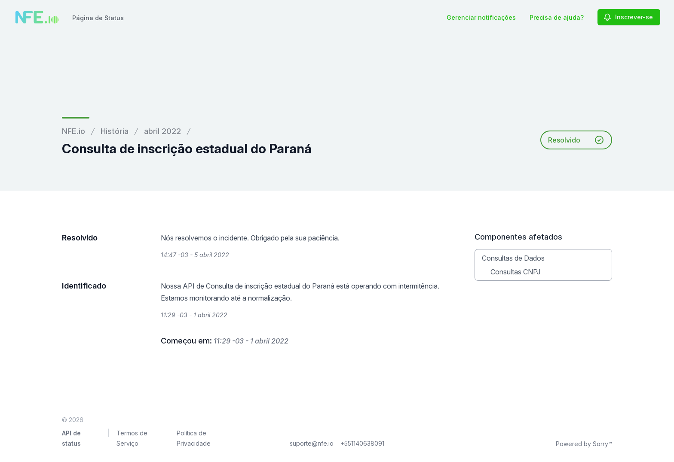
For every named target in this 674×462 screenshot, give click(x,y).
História (115, 131)
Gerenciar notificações (481, 17)
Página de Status (98, 17)
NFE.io (73, 131)
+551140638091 (362, 443)
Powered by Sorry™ (584, 443)
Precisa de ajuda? (557, 17)
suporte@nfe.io (312, 443)
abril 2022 (162, 131)
